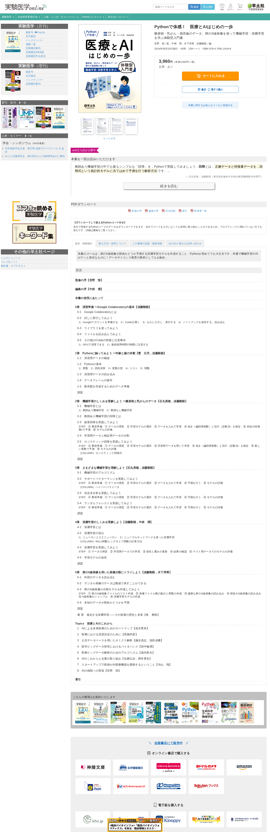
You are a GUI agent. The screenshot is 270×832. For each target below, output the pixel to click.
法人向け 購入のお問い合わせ (185, 243)
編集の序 (154, 210)
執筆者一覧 (200, 210)
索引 (184, 210)
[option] (10, 117)
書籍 (194, 7)
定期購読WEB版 (35, 52)
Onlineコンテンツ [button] (93, 16)
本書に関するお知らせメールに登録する (210, 105)
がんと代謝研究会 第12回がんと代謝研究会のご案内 (35, 156)
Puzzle (40, 32)
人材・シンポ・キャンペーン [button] (61, 16)
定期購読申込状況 (36, 56)
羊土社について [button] (118, 16)
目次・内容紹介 (83, 243)
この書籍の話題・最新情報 (147, 243)
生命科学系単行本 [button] (29, 16)
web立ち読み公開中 (84, 150)
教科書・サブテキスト (13, 265)
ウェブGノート (9, 261)
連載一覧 (31, 44)
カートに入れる (210, 76)
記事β (207, 7)
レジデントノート (11, 258)
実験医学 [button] (8, 16)
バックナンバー (34, 40)
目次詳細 (170, 210)
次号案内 (31, 36)
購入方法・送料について (112, 243)
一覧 (22, 102)
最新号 (29, 32)
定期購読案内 (33, 48)
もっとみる (109, 138)
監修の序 (137, 210)
